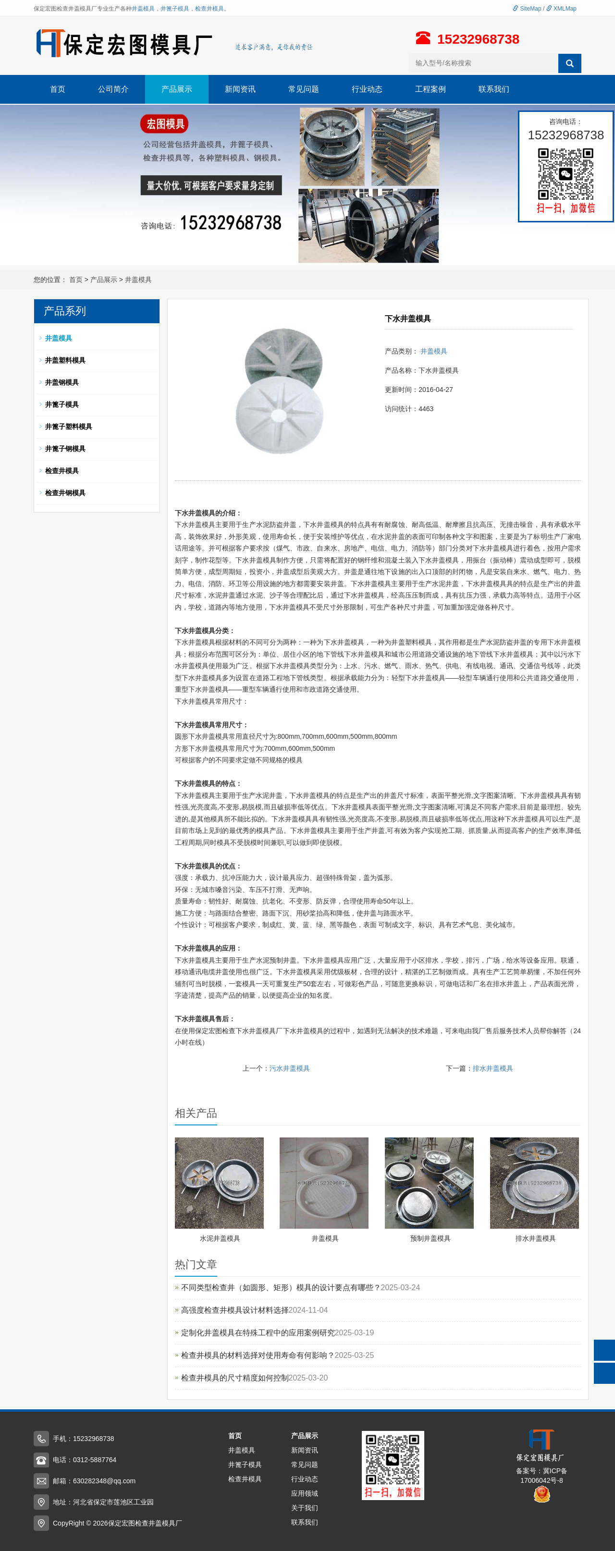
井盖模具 (143, 8)
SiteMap (527, 8)
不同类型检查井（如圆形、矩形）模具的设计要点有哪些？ (281, 1287)
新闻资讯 (240, 89)
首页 (57, 89)
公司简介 (113, 89)
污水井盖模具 (290, 1068)
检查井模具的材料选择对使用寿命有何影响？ (258, 1355)
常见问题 (303, 89)
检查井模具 (209, 8)
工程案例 (430, 89)
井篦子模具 (174, 8)
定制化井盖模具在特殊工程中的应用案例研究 (258, 1333)
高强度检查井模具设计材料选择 (235, 1310)
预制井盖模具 (430, 1238)
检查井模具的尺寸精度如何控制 (235, 1378)
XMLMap (561, 8)
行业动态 (367, 89)
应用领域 (304, 1493)
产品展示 (176, 89)
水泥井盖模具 (220, 1238)
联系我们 (494, 89)
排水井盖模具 (493, 1068)
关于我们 (304, 1508)
